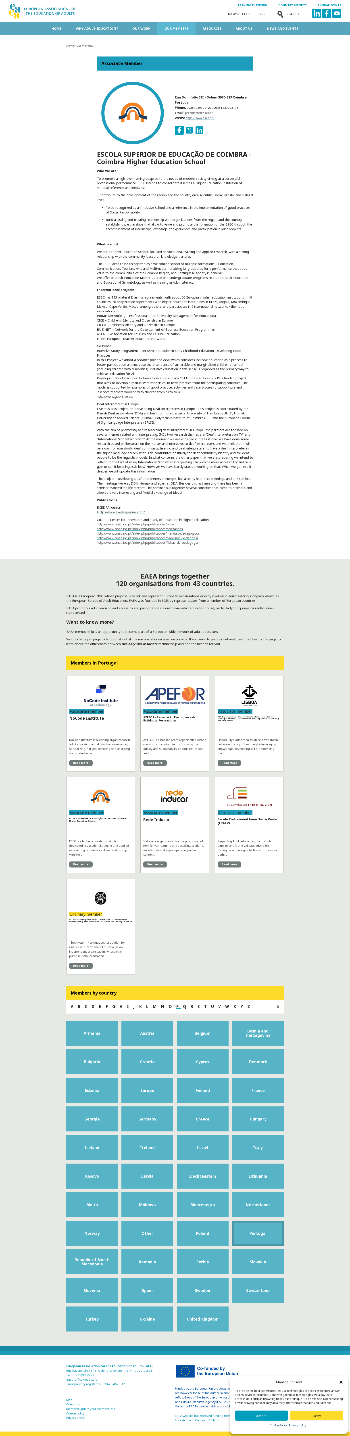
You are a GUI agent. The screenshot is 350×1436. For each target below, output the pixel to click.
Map (69, 1400)
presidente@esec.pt (198, 113)
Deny (317, 1415)
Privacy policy (297, 1425)
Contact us (73, 1404)
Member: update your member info (90, 1409)
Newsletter (239, 14)
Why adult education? (97, 28)
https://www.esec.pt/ (200, 118)
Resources (212, 28)
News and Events (282, 28)
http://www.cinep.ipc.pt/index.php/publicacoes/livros (136, 524)
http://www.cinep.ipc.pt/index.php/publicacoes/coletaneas (140, 529)
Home (57, 28)
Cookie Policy (278, 1425)
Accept (261, 1415)
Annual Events (329, 5)
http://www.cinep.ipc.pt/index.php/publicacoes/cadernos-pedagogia (147, 538)
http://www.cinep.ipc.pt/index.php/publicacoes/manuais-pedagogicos (148, 533)
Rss (262, 14)
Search (287, 14)
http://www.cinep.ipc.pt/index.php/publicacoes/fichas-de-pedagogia (147, 542)
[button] (341, 1382)
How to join (259, 639)
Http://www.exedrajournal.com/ (121, 512)
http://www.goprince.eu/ (115, 396)
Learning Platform (252, 5)
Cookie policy (75, 1413)
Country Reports (292, 5)
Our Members (176, 28)
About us (244, 28)
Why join (86, 639)
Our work (141, 28)
